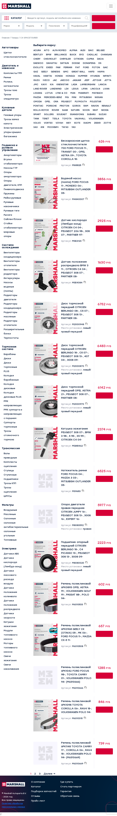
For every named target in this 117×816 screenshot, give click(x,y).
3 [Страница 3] (40, 773)
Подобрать (103, 26)
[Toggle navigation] (111, 6)
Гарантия (65, 791)
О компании (38, 782)
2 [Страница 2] (35, 773)
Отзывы (35, 796)
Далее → (49, 773)
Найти (103, 18)
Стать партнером (71, 787)
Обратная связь (69, 796)
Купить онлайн (104, 150)
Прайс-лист (38, 801)
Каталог (16, 18)
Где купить (66, 782)
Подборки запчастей (43, 791)
